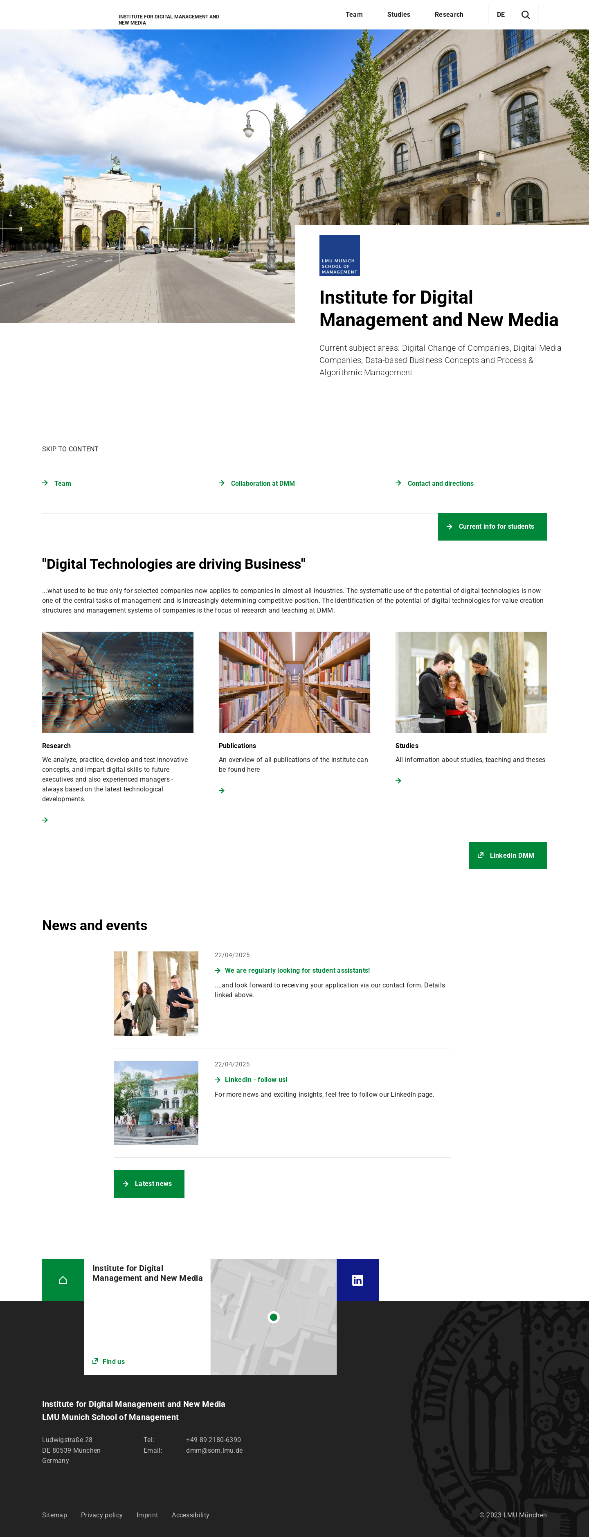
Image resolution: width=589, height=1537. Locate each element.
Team (62, 483)
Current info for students (497, 526)
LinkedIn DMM (512, 855)
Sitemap (54, 1515)
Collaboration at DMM (263, 483)
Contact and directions (441, 483)
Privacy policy (102, 1515)
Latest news (153, 1184)
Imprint (147, 1515)
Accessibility (190, 1515)
